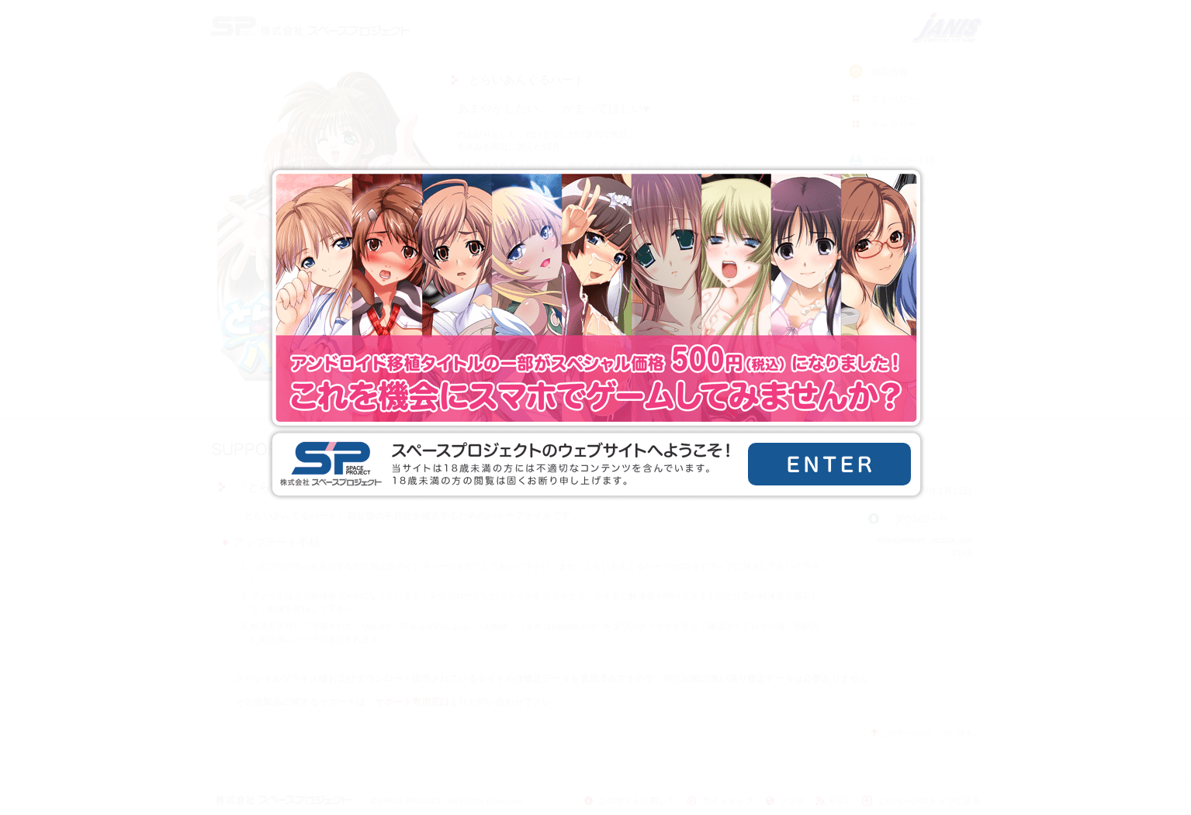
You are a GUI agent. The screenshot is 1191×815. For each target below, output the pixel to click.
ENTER (829, 464)
